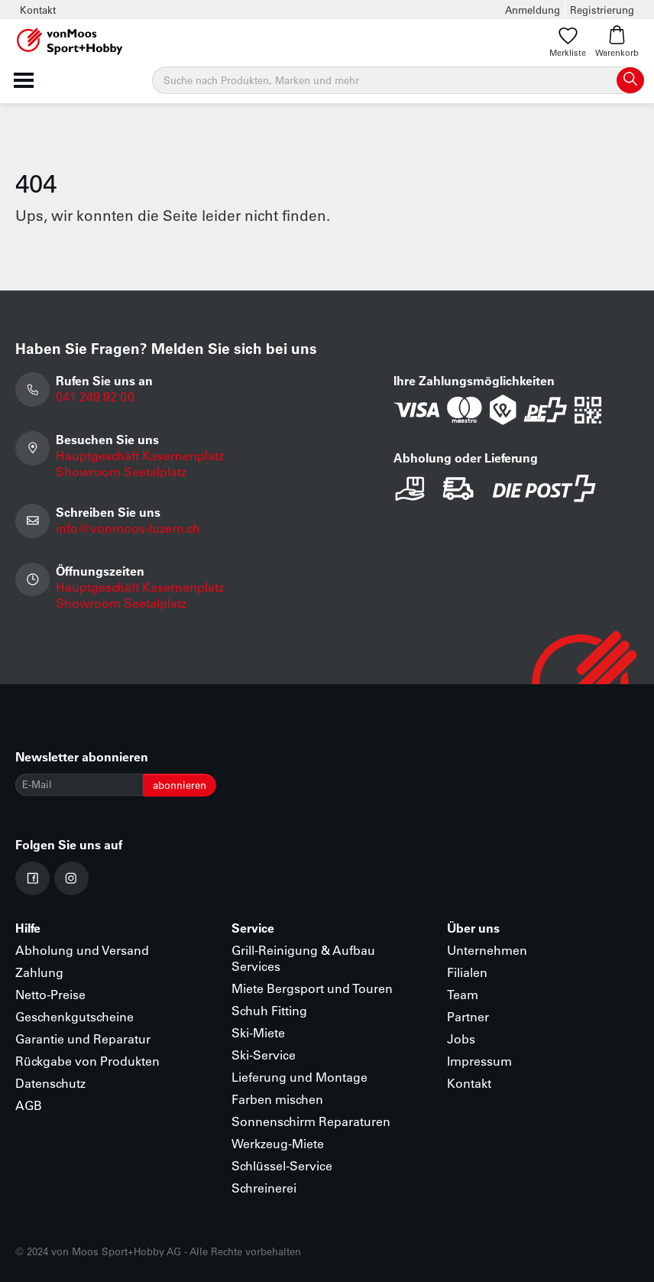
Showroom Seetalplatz (121, 471)
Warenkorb (617, 41)
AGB (28, 1105)
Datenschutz (50, 1083)
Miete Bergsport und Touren (312, 988)
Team (462, 994)
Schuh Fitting (269, 1010)
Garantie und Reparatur (83, 1038)
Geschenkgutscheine (74, 1016)
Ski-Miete (258, 1032)
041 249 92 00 (95, 396)
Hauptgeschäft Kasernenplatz (140, 455)
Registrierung (602, 9)
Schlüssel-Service (281, 1165)
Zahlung (39, 972)
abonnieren (179, 784)
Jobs (461, 1038)
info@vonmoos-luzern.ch (128, 528)
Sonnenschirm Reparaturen (310, 1121)
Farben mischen (277, 1099)
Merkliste (567, 41)
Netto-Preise (50, 994)
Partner (468, 1016)
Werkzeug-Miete (277, 1143)
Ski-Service (263, 1055)
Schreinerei (263, 1188)
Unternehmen (487, 950)
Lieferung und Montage (299, 1077)
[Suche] (397, 80)
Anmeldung (532, 9)
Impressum (479, 1061)
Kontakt (38, 9)
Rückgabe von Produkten (87, 1061)
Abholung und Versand (82, 950)
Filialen (467, 972)
